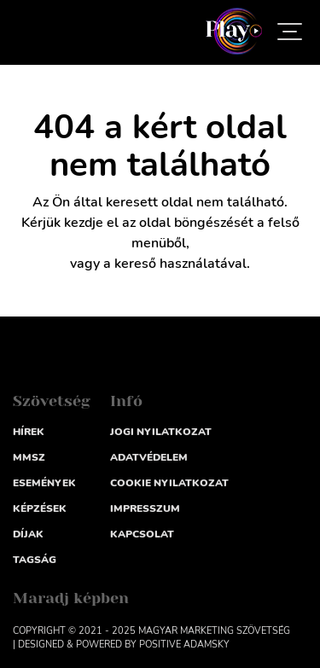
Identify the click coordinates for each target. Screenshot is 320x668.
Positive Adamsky (184, 644)
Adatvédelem (149, 457)
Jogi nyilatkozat (161, 432)
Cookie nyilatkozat (169, 483)
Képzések (40, 508)
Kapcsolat (142, 534)
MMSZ (29, 457)
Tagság (34, 559)
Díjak (28, 534)
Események (44, 483)
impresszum (145, 508)
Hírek (28, 432)
